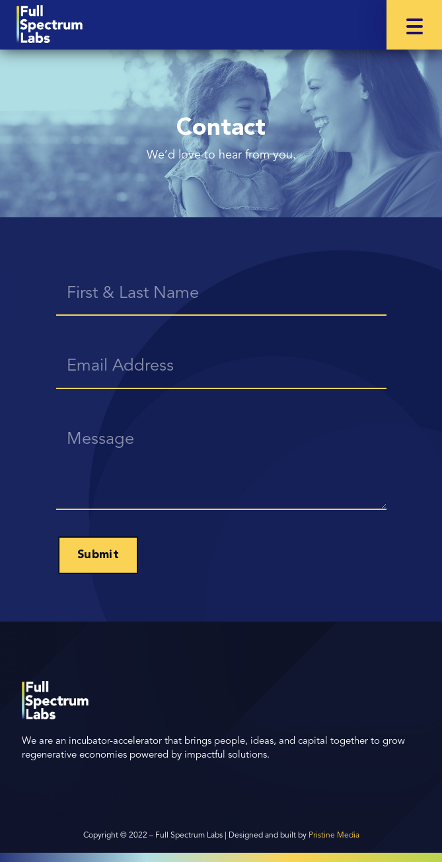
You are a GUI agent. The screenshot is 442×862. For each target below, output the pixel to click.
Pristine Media (334, 836)
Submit (98, 555)
